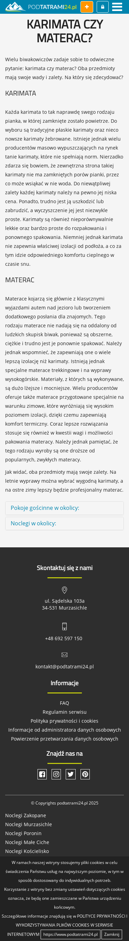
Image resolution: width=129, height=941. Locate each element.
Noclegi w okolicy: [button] (33, 523)
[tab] (64, 508)
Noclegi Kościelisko (27, 851)
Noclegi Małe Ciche (27, 842)
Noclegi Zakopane (25, 815)
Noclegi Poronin (23, 833)
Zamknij (111, 934)
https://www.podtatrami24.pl (70, 934)
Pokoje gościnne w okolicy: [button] (45, 508)
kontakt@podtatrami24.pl (64, 666)
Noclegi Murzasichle (28, 824)
